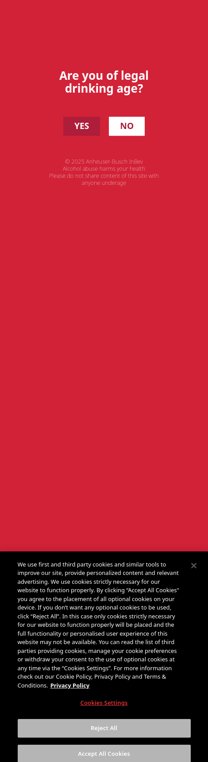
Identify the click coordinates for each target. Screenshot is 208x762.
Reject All (104, 731)
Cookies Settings (104, 706)
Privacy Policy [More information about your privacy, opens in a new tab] (70, 689)
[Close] (194, 569)
